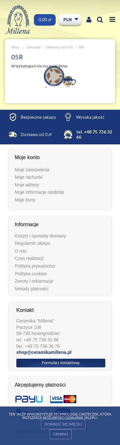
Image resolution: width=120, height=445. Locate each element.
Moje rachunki (29, 177)
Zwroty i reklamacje (34, 281)
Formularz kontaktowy (60, 363)
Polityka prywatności (35, 266)
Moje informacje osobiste (39, 192)
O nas (21, 250)
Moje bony (25, 199)
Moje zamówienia (32, 169)
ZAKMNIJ (60, 434)
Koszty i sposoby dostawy (40, 235)
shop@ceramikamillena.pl (43, 352)
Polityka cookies (31, 273)
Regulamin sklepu (32, 243)
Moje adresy (27, 184)
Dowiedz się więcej (63, 424)
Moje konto (27, 157)
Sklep (15, 47)
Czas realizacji (29, 258)
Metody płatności (31, 288)
